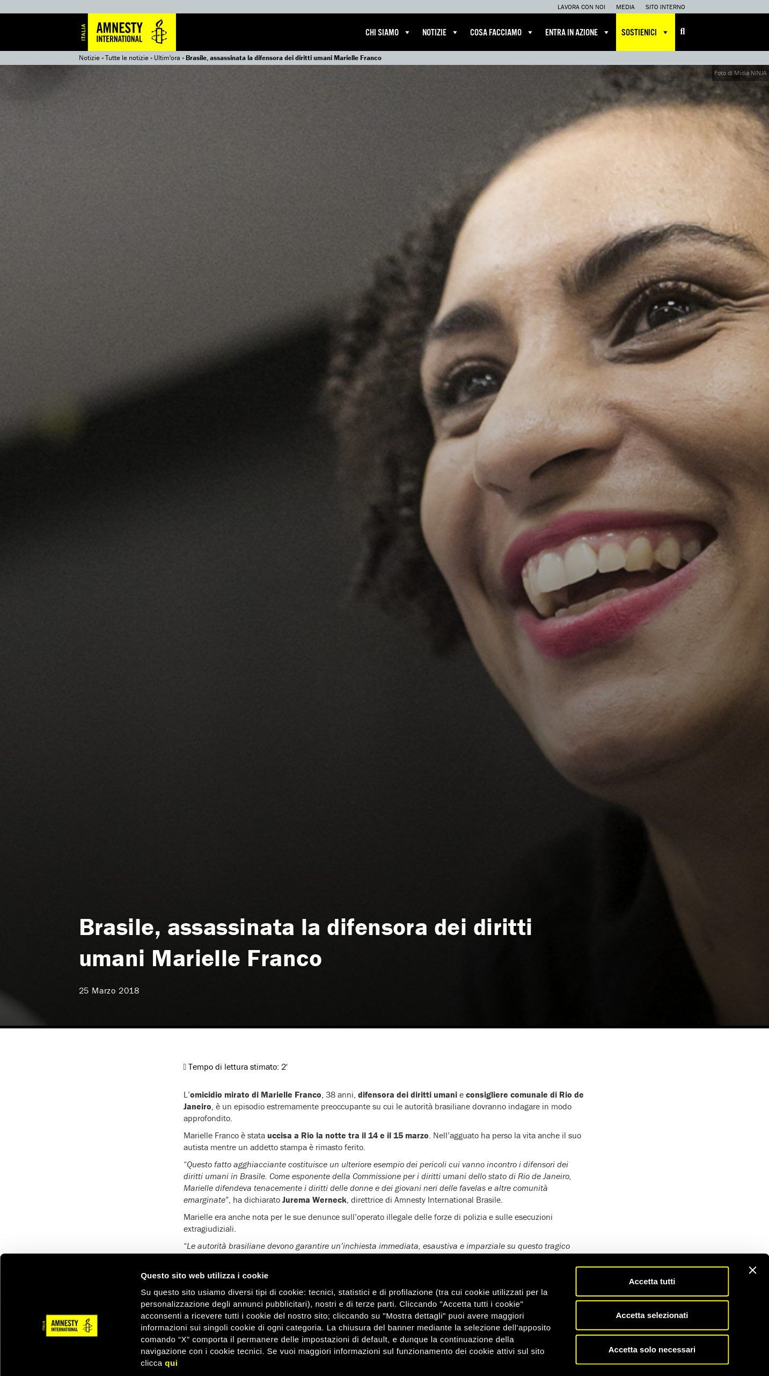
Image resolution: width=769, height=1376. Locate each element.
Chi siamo (388, 32)
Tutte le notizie (127, 57)
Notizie (440, 32)
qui (171, 1311)
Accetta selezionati (652, 1264)
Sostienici (645, 32)
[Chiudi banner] (752, 1219)
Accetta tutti (652, 1230)
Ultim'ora (167, 57)
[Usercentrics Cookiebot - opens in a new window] (69, 1355)
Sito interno (665, 7)
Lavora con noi (581, 7)
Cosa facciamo (502, 32)
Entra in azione (578, 32)
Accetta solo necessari (652, 1298)
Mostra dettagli (565, 1354)
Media (625, 7)
